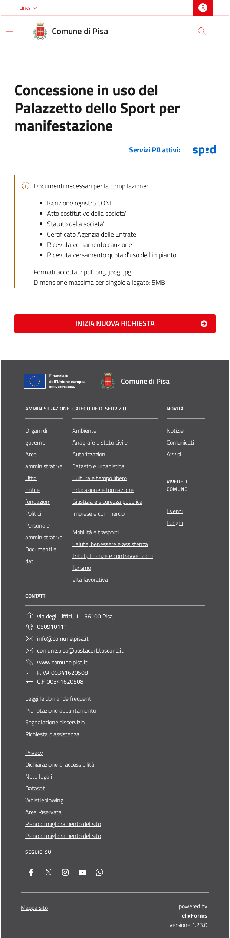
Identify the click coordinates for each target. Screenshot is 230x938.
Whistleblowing (44, 800)
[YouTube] (82, 874)
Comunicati (180, 442)
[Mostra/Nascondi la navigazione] (9, 31)
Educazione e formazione (103, 489)
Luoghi (175, 522)
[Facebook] (31, 874)
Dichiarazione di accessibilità (59, 764)
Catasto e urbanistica (98, 466)
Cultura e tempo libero (99, 477)
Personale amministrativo (43, 531)
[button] (29, 7)
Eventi (175, 510)
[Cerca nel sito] (202, 31)
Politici (33, 513)
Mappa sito (34, 907)
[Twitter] (48, 874)
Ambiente (84, 430)
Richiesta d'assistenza (52, 734)
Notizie (175, 430)
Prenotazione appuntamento (60, 710)
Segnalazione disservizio (55, 722)
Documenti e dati (40, 555)
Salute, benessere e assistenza (110, 543)
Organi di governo (36, 436)
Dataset (35, 788)
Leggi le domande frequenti (58, 698)
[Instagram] (65, 874)
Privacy (34, 752)
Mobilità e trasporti (95, 532)
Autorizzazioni (89, 454)
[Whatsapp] (99, 874)
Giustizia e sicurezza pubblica (107, 501)
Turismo (81, 567)
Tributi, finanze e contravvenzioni (112, 555)
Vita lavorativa (90, 579)
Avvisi (174, 454)
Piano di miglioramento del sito (63, 823)
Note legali (38, 776)
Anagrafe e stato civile (100, 442)
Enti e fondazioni (37, 495)
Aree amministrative (43, 460)
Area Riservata (43, 811)
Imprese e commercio (98, 513)
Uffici (31, 477)
